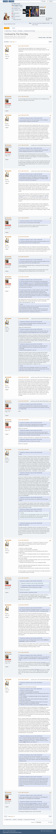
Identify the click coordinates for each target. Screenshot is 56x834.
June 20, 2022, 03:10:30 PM (23, 318)
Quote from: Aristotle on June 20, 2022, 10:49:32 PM (31, 655)
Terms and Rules (46, 830)
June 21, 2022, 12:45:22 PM (23, 679)
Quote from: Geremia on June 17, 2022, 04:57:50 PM (31, 174)
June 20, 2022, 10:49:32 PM (23, 604)
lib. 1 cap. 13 (39, 196)
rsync (19, 8)
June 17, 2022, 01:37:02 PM (23, 45)
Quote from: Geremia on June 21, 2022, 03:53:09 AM (31, 682)
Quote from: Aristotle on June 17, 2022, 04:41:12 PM (31, 148)
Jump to (32, 822)
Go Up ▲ (51, 830)
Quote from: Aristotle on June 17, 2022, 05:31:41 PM (31, 220)
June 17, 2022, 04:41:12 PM (23, 115)
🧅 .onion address (15, 6)
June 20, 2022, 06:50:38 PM (23, 419)
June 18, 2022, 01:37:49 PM (23, 236)
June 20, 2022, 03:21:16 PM (23, 377)
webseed (15, 8)
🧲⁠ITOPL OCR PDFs (15, 16)
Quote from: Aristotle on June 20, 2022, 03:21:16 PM (31, 422)
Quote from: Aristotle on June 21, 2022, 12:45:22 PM (31, 795)
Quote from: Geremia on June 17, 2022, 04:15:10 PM (31, 118)
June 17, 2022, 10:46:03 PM (23, 217)
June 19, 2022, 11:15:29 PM (23, 276)
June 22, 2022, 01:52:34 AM (23, 792)
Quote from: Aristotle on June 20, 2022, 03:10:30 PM (31, 404)
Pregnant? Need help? (17, 19)
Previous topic (42, 37)
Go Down (6, 41)
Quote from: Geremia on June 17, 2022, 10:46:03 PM (31, 239)
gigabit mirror (18, 5)
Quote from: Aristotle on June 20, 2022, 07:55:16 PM (31, 581)
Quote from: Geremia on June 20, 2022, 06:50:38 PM (31, 472)
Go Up (5, 816)
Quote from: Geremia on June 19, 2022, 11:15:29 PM (31, 344)
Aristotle (8, 46)
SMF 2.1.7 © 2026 (6, 830)
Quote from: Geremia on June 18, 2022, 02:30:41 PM (31, 321)
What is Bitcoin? (42, 16)
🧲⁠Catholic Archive (15, 13)
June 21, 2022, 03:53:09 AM (23, 652)
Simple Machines (13, 830)
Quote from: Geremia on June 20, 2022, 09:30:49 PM (31, 607)
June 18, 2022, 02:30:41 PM (23, 256)
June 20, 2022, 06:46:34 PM (23, 401)
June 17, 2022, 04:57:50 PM (23, 145)
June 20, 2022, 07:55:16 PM (23, 449)
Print (50, 41)
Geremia (8, 96)
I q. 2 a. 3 (26, 282)
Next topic (48, 37)
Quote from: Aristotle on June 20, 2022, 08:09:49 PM (31, 688)
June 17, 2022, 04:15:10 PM (23, 96)
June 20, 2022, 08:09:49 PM (23, 540)
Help (41, 830)
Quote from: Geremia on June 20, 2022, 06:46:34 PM (31, 452)
